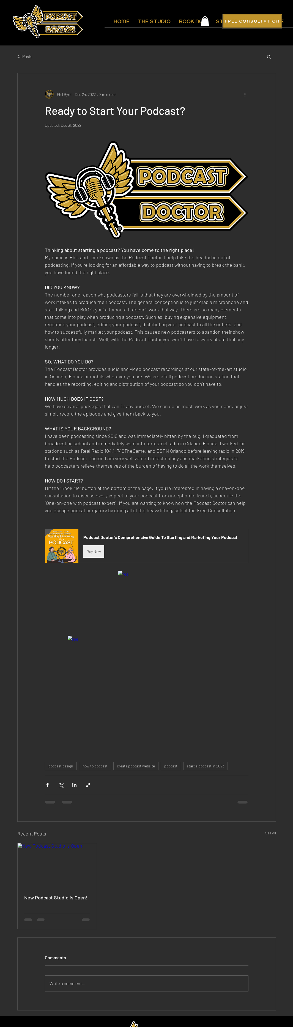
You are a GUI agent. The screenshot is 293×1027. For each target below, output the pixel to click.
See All (270, 833)
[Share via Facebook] (47, 785)
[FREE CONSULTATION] (252, 21)
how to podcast (95, 766)
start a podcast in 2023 (205, 766)
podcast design (60, 766)
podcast (170, 766)
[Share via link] (88, 785)
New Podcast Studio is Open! (55, 897)
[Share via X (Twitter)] (61, 785)
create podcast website (136, 766)
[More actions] (245, 94)
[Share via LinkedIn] (74, 785)
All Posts (24, 56)
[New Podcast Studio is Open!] (57, 865)
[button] (205, 21)
